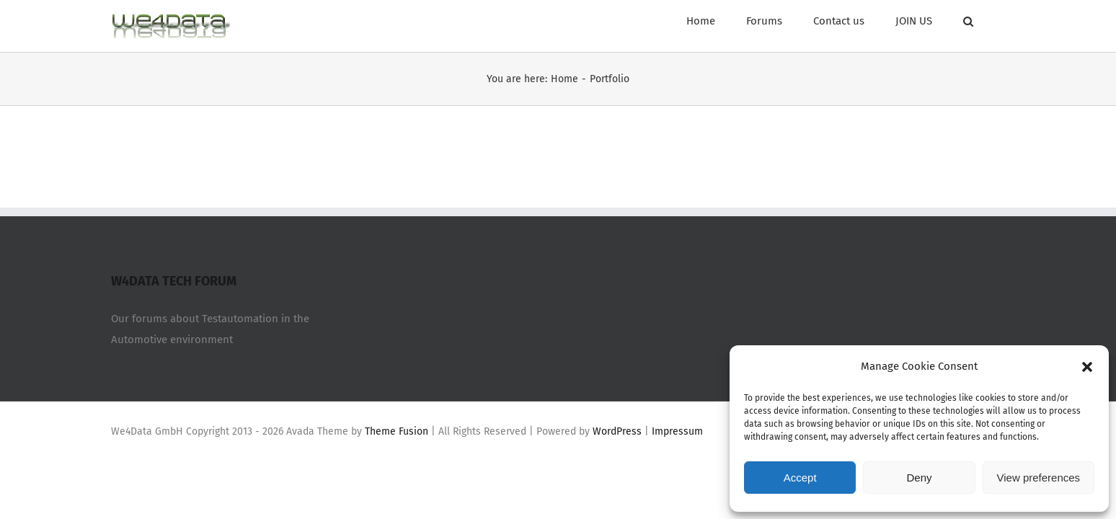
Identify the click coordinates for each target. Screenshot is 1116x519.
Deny (918, 477)
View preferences (1039, 477)
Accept (800, 477)
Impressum (677, 431)
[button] (1087, 367)
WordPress (617, 431)
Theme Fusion (396, 431)
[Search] (999, 19)
